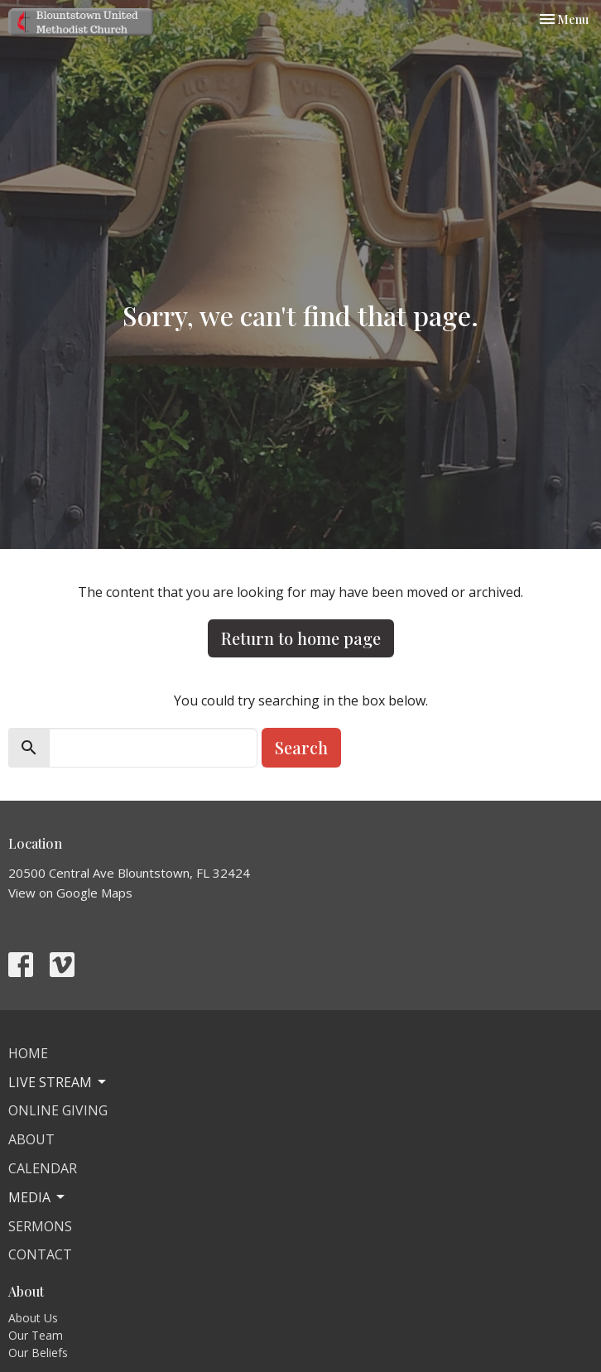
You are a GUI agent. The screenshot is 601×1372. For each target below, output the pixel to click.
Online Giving (58, 1110)
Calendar (42, 1168)
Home (28, 1053)
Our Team (35, 1335)
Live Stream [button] (58, 1082)
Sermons (40, 1226)
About (31, 1139)
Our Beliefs (38, 1352)
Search (301, 747)
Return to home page (301, 638)
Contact (40, 1254)
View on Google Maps (70, 892)
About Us (33, 1318)
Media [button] (37, 1197)
